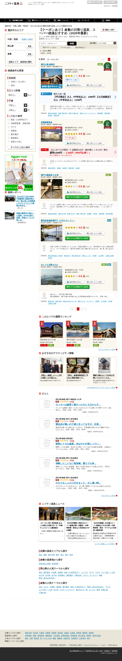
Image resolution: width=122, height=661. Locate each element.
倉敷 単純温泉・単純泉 (55, 256)
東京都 (60, 633)
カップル (84, 572)
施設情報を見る (74, 85)
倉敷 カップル (86, 256)
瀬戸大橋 (51, 555)
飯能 (54, 638)
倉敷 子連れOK (73, 113)
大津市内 (82, 638)
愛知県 (84, 633)
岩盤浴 (14, 131)
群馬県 (53, 633)
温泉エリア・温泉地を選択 (20, 62)
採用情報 (114, 651)
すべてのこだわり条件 (20, 147)
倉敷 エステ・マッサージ (88, 113)
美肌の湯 (104, 590)
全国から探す (27, 39)
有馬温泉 (40, 636)
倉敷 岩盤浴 (51, 168)
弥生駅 (77, 168)
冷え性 (41, 575)
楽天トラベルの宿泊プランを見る (77, 197)
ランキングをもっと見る (106, 349)
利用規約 (107, 651)
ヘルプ (103, 645)
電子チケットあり (49, 47)
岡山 (40, 555)
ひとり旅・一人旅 (108, 572)
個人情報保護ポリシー (77, 651)
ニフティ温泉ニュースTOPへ (105, 544)
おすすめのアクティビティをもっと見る (101, 387)
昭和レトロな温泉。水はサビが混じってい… (78, 444)
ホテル (97, 572)
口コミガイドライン (91, 645)
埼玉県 (35, 633)
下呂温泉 (56, 636)
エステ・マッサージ (90, 575)
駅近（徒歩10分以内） (47, 578)
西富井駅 (56, 115)
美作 (66, 555)
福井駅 (50, 115)
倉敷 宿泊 (67, 256)
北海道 (72, 633)
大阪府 (66, 633)
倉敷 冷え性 (71, 214)
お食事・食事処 (57, 572)
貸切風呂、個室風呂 (65, 575)
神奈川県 (28, 633)
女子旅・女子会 (51, 575)
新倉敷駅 (100, 113)
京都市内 (74, 638)
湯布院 (88, 636)
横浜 (26, 638)
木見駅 (50, 258)
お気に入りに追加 (95, 85)
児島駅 (94, 256)
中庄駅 (95, 214)
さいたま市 (47, 638)
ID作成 (114, 6)
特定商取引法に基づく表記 (94, 651)
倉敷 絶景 (58, 301)
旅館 (100, 575)
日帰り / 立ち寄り (18, 82)
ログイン (107, 6)
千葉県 (41, 633)
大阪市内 (66, 638)
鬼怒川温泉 (96, 636)
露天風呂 (46, 572)
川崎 (31, 638)
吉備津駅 (101, 214)
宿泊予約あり (80, 47)
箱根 (34, 636)
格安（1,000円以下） (72, 572)
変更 (29, 46)
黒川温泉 (81, 636)
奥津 (71, 555)
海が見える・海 (82, 590)
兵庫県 (47, 633)
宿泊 (40, 572)
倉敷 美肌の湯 (62, 113)
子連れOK (78, 575)
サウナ (91, 572)
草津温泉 (28, 636)
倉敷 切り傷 (62, 214)
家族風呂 (14, 138)
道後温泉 (74, 636)
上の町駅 (101, 256)
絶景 (98, 590)
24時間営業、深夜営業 (20, 123)
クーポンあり (66, 47)
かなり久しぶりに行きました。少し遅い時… (78, 483)
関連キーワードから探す (14, 641)
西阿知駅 (107, 113)
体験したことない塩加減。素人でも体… (76, 463)
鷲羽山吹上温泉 (45, 564)
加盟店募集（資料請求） (58, 645)
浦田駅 (59, 168)
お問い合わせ (112, 645)
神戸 (88, 638)
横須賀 (36, 638)
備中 (57, 555)
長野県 (78, 633)
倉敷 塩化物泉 (52, 113)
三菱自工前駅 (109, 256)
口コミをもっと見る (108, 495)
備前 (45, 555)
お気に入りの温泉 (94, 2)
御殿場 (59, 638)
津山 (62, 555)
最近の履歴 (110, 2)
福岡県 (91, 633)
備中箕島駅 (109, 214)
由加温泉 (55, 564)
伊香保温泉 (65, 636)
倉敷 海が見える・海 (69, 301)
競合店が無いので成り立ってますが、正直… (78, 424)
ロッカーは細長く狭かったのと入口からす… (78, 404)
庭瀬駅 (89, 214)
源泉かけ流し (16, 142)
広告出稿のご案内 (75, 645)
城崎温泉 (48, 636)
